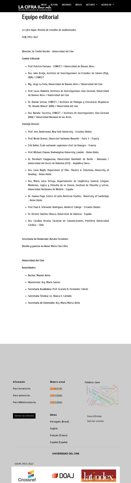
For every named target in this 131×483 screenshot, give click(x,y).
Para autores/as (21, 395)
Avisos (78, 4)
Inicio (44, 4)
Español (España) (58, 442)
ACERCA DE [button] (106, 4)
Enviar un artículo (24, 415)
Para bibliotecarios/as (24, 402)
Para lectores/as (22, 388)
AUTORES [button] (91, 4)
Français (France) (58, 435)
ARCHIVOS (66, 4)
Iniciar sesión (95, 421)
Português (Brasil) (59, 421)
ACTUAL (54, 4)
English (53, 428)
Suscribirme (94, 416)
